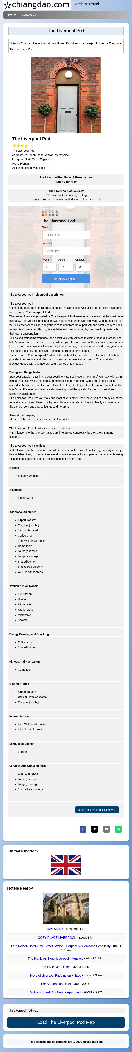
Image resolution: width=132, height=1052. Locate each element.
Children (80, 259)
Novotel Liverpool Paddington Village (56, 975)
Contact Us (29, 14)
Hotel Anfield (55, 929)
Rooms (45, 259)
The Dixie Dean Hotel (56, 967)
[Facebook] (83, 829)
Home (12, 14)
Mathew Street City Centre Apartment (56, 992)
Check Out (47, 243)
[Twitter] (94, 829)
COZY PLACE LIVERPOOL (57, 937)
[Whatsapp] (118, 829)
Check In (46, 227)
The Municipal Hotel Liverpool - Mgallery (56, 958)
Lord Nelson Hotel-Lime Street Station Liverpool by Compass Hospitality (61, 946)
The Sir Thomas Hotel (56, 984)
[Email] (106, 829)
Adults (61, 259)
